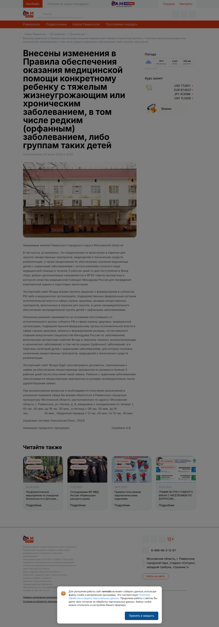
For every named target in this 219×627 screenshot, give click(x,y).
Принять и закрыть (141, 615)
